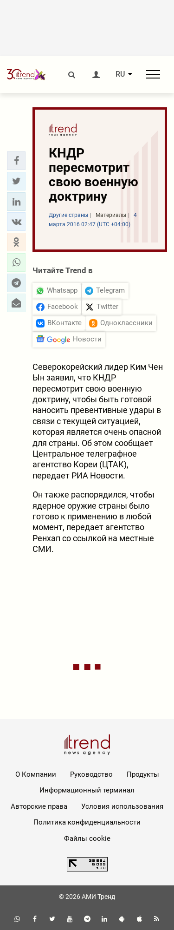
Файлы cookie (87, 838)
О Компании (35, 774)
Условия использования (122, 806)
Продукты (143, 774)
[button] (16, 161)
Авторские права (39, 806)
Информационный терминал (87, 790)
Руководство (91, 774)
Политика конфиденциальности (87, 822)
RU (120, 74)
